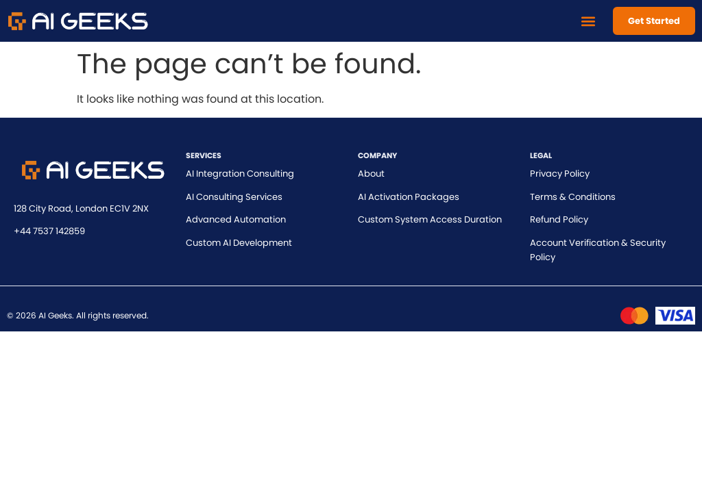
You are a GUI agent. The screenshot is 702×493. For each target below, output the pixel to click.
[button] (588, 21)
